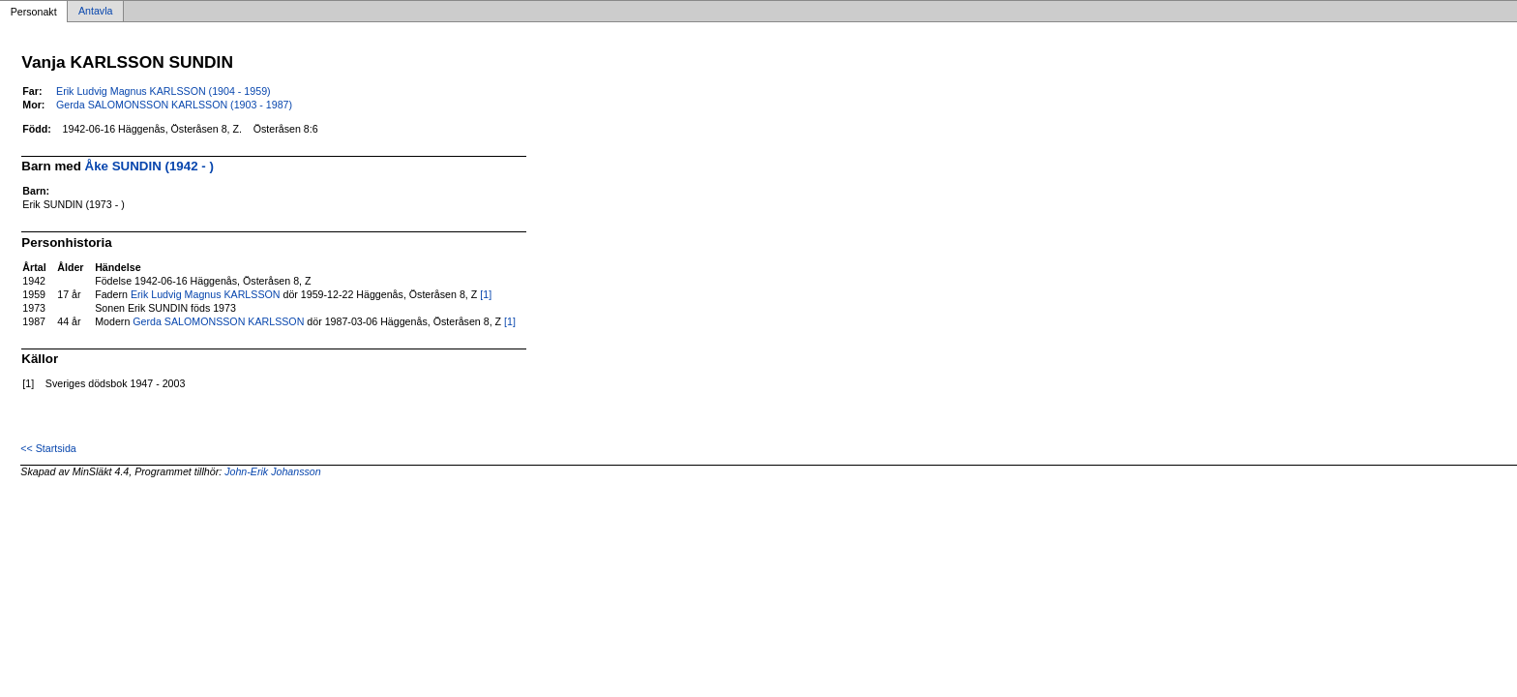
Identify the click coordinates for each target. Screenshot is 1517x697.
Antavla (95, 11)
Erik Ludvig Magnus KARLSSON (206, 294)
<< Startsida (47, 448)
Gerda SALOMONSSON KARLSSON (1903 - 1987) (174, 104)
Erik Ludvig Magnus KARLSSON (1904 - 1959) (163, 91)
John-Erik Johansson (272, 471)
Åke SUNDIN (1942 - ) (149, 166)
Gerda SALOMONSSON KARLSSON (218, 321)
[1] (485, 294)
